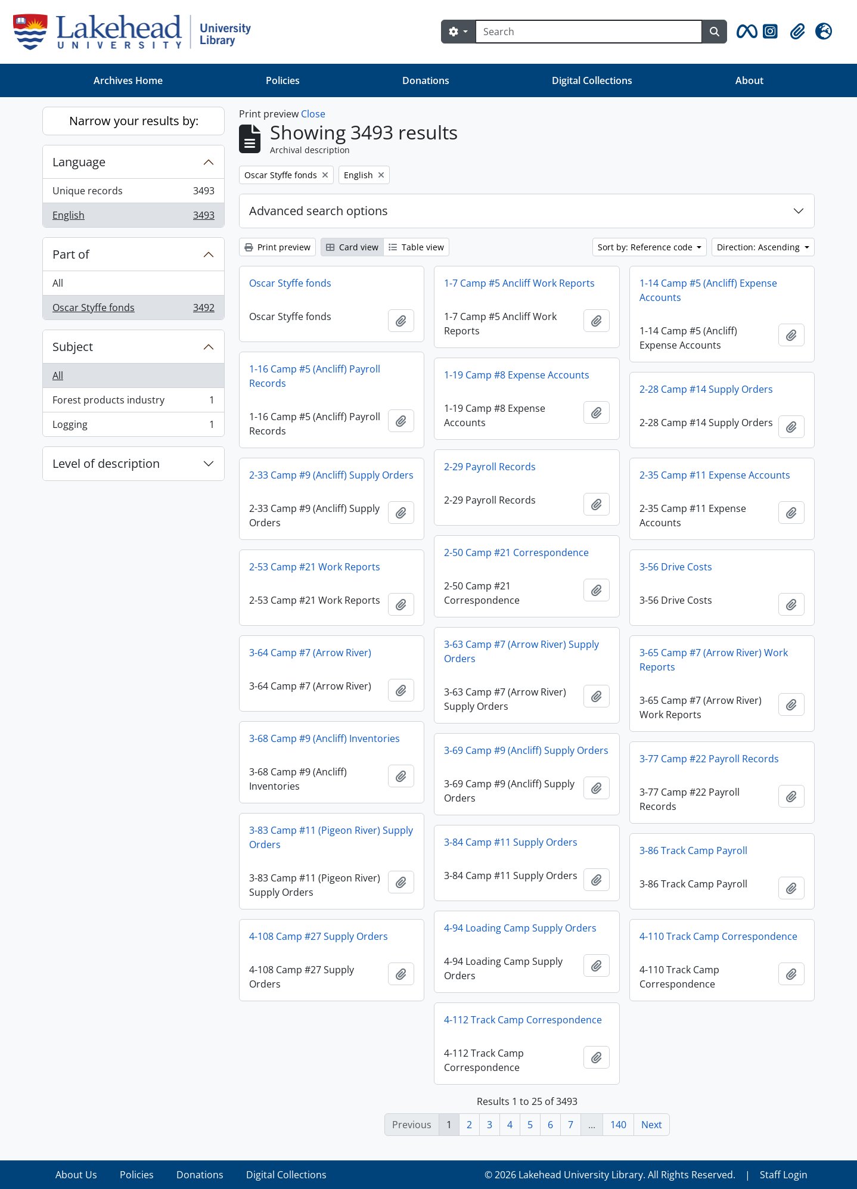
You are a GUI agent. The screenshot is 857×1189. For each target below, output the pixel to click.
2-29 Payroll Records (490, 466)
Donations (425, 80)
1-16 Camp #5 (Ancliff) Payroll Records (314, 376)
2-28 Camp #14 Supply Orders (706, 389)
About (749, 80)
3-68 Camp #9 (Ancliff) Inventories (324, 738)
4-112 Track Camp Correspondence (523, 1019)
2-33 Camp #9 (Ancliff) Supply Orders (331, 475)
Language (78, 162)
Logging (133, 426)
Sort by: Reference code (646, 247)
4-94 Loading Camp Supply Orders (520, 928)
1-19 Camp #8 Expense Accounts (516, 374)
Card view (352, 247)
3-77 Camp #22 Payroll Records (709, 758)
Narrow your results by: (133, 121)
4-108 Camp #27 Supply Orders (318, 936)
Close (313, 113)
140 (618, 1124)
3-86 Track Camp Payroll (693, 850)
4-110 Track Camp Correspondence (718, 936)
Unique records (133, 193)
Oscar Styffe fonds (133, 309)
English (133, 217)
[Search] (589, 32)
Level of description (106, 463)
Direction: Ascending (759, 247)
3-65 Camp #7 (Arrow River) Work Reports (713, 659)
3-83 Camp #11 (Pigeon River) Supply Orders (331, 837)
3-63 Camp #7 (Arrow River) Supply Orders (521, 651)
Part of (70, 254)
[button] (745, 31)
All (57, 283)
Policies (283, 80)
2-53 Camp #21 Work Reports (314, 566)
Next (651, 1124)
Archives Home (128, 80)
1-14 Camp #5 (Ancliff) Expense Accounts (708, 290)
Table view (416, 247)
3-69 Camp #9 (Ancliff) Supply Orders (526, 750)
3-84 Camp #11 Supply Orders (510, 842)
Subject (72, 347)
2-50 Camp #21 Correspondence (516, 552)
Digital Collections (592, 80)
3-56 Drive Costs (675, 566)
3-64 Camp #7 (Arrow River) (310, 652)
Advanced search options (318, 211)
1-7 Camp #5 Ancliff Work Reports (519, 283)
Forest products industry (133, 402)
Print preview (277, 247)
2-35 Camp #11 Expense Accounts (714, 475)
